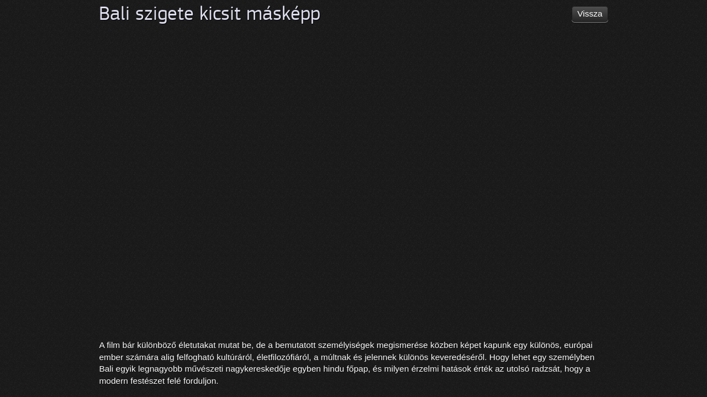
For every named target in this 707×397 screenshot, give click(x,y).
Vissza (589, 13)
